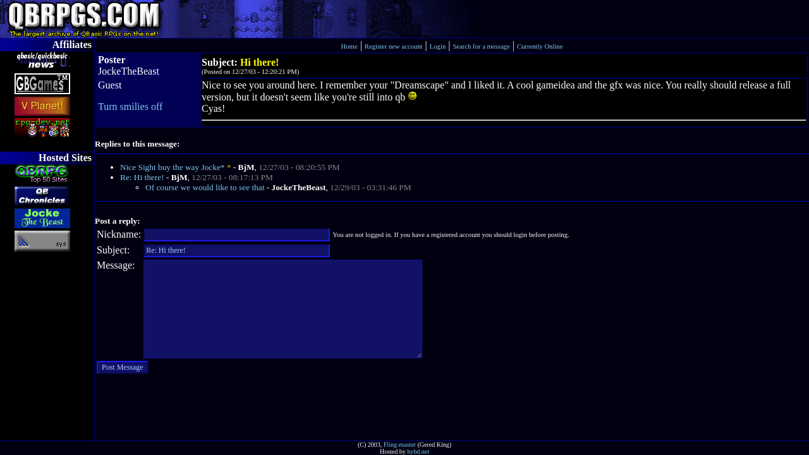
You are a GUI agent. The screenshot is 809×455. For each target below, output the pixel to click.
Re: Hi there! (142, 177)
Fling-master (400, 444)
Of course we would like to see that (204, 187)
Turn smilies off (130, 106)
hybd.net (418, 451)
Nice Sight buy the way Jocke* (172, 167)
